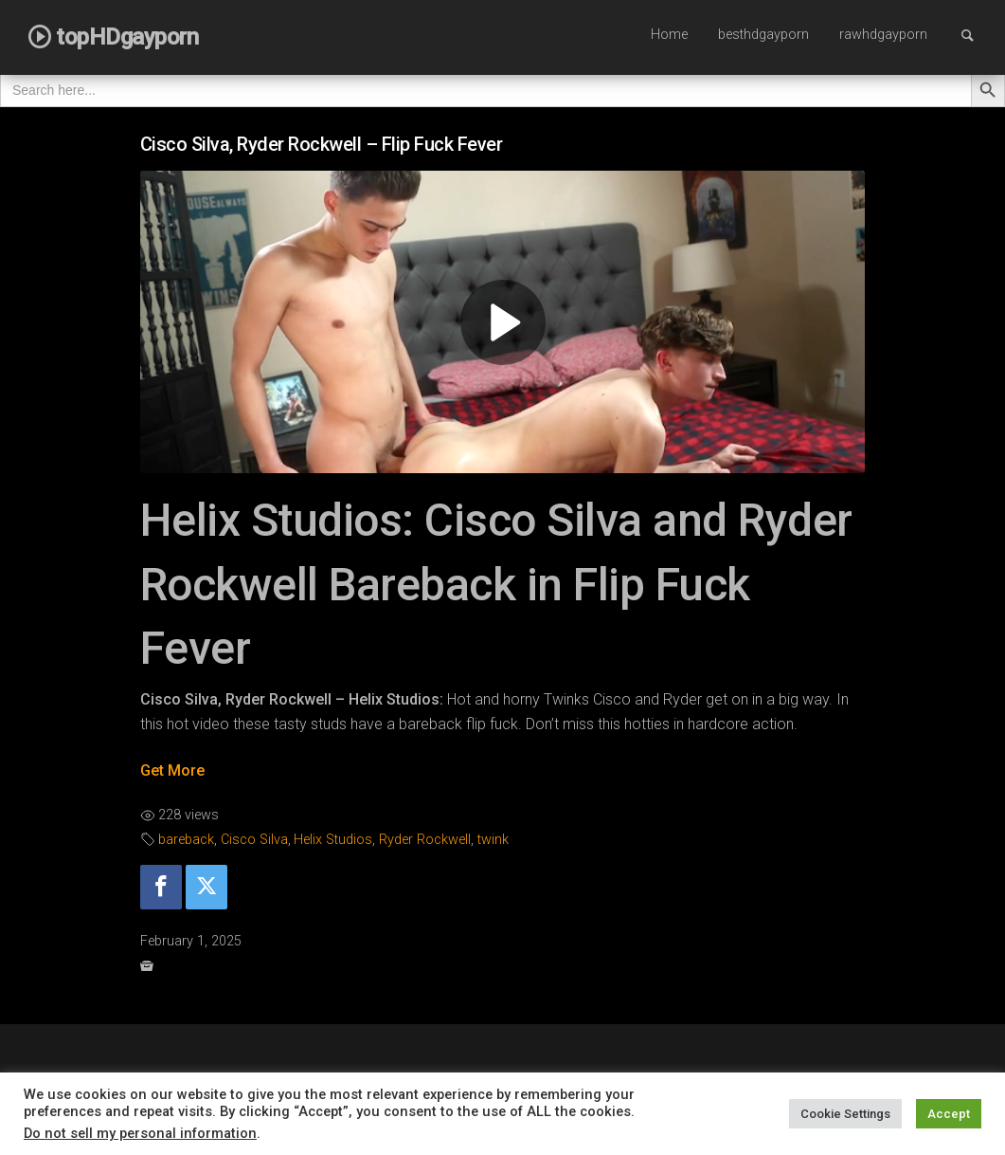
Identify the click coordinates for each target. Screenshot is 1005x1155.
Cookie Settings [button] (845, 1114)
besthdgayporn (763, 35)
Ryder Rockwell (425, 840)
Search (976, 34)
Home (669, 35)
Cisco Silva (254, 840)
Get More (172, 770)
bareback (186, 840)
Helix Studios (333, 840)
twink (493, 840)
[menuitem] (669, 36)
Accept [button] (948, 1114)
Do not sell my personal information (140, 1133)
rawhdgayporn (883, 35)
